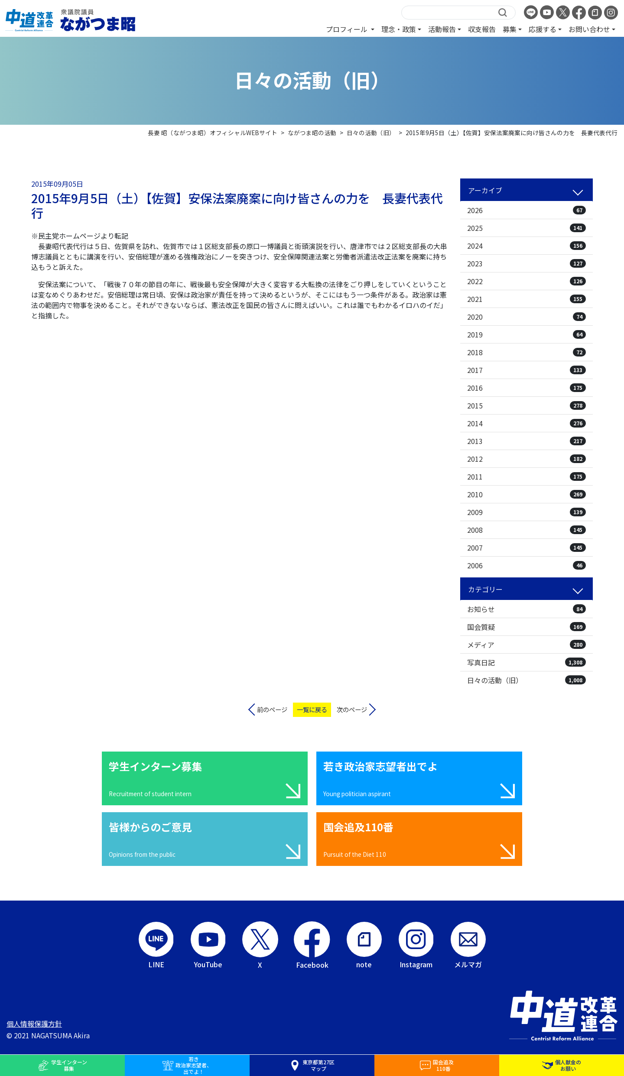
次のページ (352, 709)
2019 (526, 334)
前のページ (272, 709)
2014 (526, 423)
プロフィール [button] (347, 29)
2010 (526, 494)
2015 (526, 405)
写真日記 (526, 662)
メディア (526, 644)
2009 (526, 512)
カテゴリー (485, 589)
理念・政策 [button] (398, 29)
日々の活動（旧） (526, 680)
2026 (526, 210)
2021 (526, 299)
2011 (526, 476)
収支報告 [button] (482, 29)
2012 (526, 459)
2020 (526, 316)
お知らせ (526, 609)
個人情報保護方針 (34, 1023)
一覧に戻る (312, 709)
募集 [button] (510, 29)
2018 (526, 352)
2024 (526, 245)
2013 (526, 441)
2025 (526, 228)
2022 (526, 281)
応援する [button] (542, 29)
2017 (526, 370)
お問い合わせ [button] (589, 29)
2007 (526, 547)
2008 (526, 530)
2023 (526, 263)
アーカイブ (485, 190)
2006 (526, 565)
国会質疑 (526, 627)
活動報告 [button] (442, 29)
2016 (526, 387)
